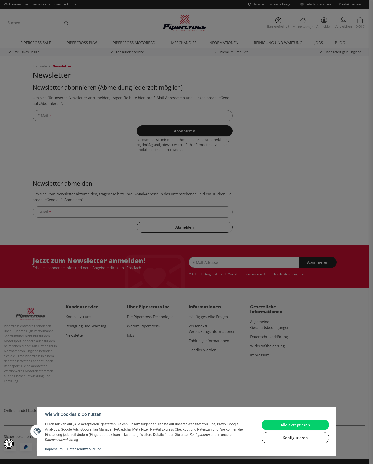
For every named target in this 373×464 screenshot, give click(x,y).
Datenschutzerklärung (84, 449)
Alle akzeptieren (295, 424)
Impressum (54, 449)
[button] (9, 444)
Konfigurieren (295, 437)
